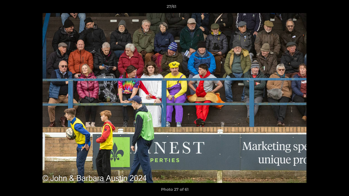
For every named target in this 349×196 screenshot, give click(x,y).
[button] (326, 7)
